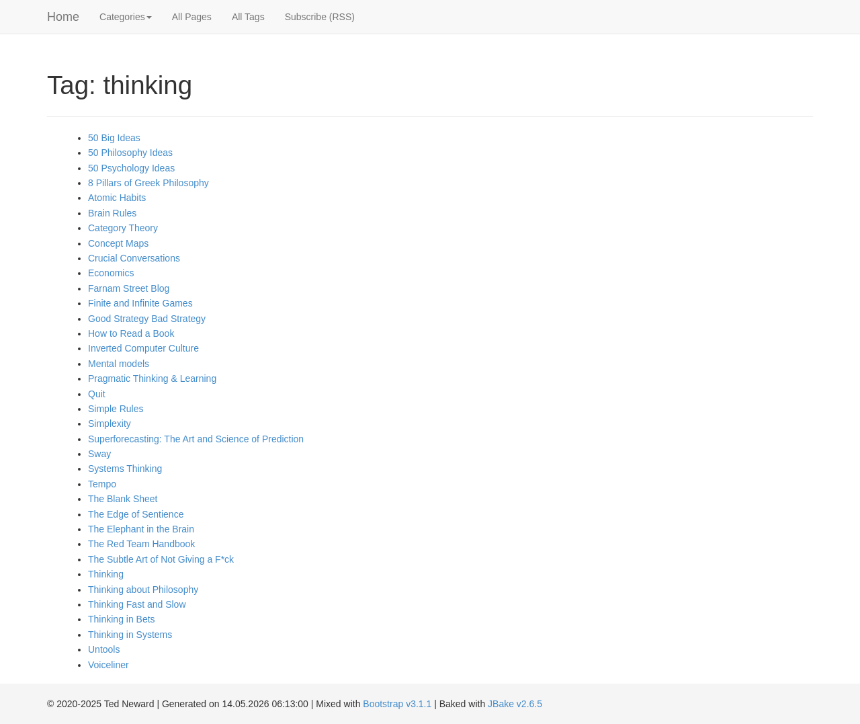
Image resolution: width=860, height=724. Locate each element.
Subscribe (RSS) (320, 16)
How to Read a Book (131, 333)
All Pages (192, 16)
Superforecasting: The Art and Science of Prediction (196, 439)
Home (63, 17)
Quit (96, 394)
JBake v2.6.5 (515, 703)
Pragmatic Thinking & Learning (152, 378)
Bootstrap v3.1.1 (397, 703)
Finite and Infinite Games (140, 303)
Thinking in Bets (121, 619)
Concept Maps (118, 243)
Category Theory (123, 228)
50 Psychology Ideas (131, 168)
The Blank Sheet (123, 498)
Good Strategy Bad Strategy (147, 318)
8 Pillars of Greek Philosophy (148, 182)
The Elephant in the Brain (141, 529)
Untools (104, 649)
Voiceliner (108, 664)
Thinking (106, 574)
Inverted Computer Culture (143, 348)
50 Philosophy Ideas (130, 152)
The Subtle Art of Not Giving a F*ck (161, 559)
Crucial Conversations (134, 258)
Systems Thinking (125, 468)
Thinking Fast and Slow (137, 604)
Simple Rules (115, 408)
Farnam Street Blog (128, 288)
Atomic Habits (117, 197)
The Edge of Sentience (135, 514)
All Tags (248, 16)
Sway (99, 453)
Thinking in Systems (130, 634)
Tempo (102, 484)
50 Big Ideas (114, 137)
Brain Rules (112, 213)
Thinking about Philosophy (143, 589)
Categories (125, 16)
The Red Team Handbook (141, 543)
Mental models (118, 363)
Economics (111, 273)
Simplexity (109, 423)
